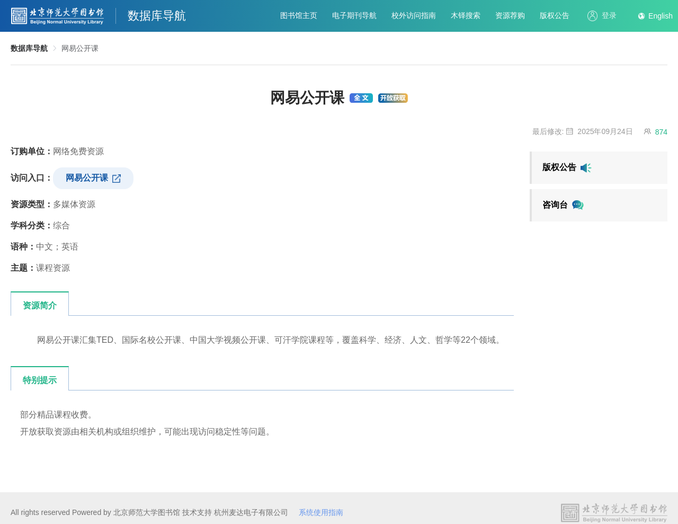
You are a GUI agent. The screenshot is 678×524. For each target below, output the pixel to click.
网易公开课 (93, 178)
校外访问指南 (413, 15)
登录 (602, 16)
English (660, 16)
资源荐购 (510, 15)
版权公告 (554, 15)
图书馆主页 (298, 15)
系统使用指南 (321, 512)
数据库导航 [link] (29, 48)
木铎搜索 (465, 15)
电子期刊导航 (354, 15)
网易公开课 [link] (80, 48)
